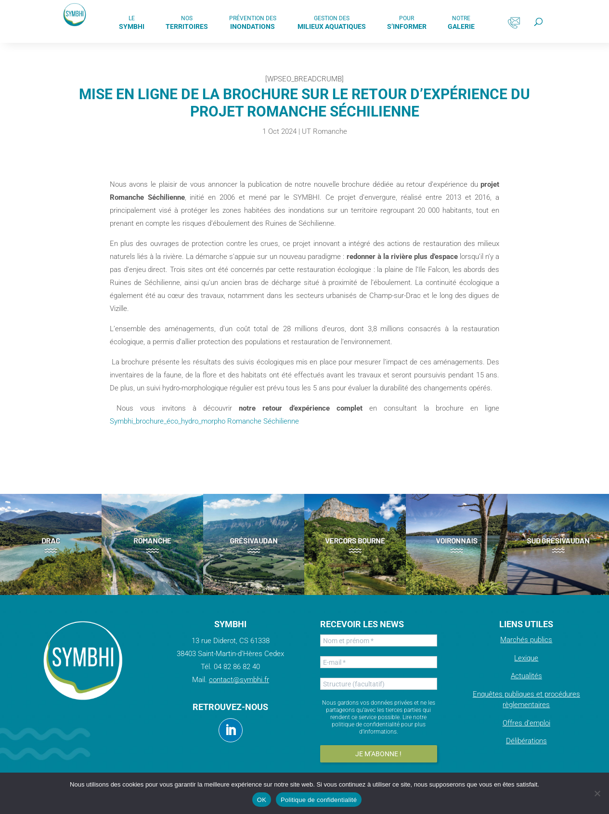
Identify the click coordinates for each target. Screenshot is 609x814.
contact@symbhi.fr (239, 679)
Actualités (526, 676)
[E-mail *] (378, 662)
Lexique (526, 658)
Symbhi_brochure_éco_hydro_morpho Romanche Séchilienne (204, 421)
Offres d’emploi (526, 723)
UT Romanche (324, 131)
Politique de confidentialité (319, 799)
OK (261, 799)
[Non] (597, 793)
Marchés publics (526, 639)
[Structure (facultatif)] (378, 684)
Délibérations (526, 740)
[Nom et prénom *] (378, 640)
